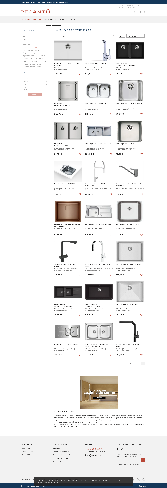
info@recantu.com (95, 454)
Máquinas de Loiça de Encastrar (33, 52)
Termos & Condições (27, 478)
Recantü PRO (27, 454)
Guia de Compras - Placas (31, 66)
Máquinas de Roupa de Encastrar (34, 60)
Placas (24, 38)
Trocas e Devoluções (60, 457)
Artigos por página (110, 35)
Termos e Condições (133, 463)
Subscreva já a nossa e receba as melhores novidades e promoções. (130, 454)
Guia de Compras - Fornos (31, 63)
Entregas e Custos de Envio (63, 454)
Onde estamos (142, 6)
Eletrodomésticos (34, 24)
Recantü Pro (63, 19)
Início (23, 24)
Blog (73, 19)
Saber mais (57, 482)
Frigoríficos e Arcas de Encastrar (33, 55)
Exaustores (26, 41)
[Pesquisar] (100, 11)
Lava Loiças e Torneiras (53, 24)
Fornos (24, 35)
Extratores (26, 44)
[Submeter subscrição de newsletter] (143, 459)
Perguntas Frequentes (61, 451)
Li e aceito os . (127, 463)
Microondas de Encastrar (31, 49)
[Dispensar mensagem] (145, 2)
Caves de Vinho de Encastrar (32, 57)
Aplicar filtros (35, 94)
